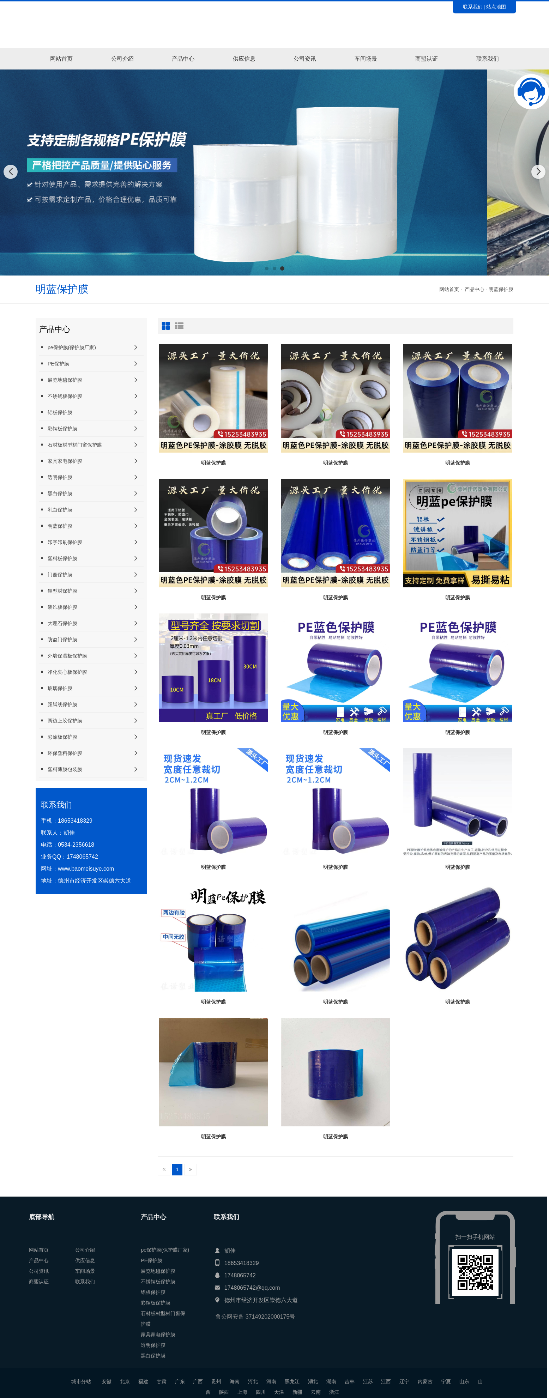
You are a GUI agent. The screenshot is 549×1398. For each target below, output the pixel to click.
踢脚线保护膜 (58, 704)
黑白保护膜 (55, 493)
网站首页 (61, 59)
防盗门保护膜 (58, 639)
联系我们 (473, 7)
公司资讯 (305, 59)
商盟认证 (426, 59)
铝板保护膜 (55, 412)
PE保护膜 (54, 364)
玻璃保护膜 (55, 688)
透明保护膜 (55, 477)
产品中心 (183, 59)
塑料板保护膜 (58, 558)
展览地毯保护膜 (60, 380)
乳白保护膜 (55, 510)
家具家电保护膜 (60, 461)
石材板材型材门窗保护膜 (70, 445)
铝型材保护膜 (58, 591)
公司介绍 (122, 59)
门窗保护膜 (55, 574)
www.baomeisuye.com (86, 869)
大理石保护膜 (58, 623)
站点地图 (496, 7)
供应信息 (244, 59)
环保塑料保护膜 (60, 753)
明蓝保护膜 (501, 289)
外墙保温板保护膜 (63, 656)
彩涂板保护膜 (58, 737)
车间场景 (366, 59)
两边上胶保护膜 (60, 721)
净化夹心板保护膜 (63, 672)
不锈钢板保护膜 (60, 396)
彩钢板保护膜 (58, 428)
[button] (267, 268)
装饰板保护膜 (58, 607)
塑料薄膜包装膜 (60, 769)
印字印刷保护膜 (60, 542)
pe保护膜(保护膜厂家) (67, 347)
